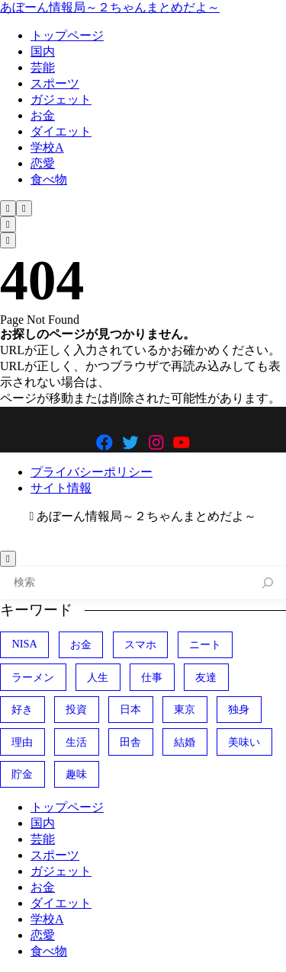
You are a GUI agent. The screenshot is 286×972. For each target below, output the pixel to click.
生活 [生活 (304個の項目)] (76, 742)
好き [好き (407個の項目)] (22, 709)
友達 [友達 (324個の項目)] (206, 677)
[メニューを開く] (24, 208)
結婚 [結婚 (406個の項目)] (184, 742)
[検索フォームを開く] (8, 208)
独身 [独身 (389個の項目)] (238, 709)
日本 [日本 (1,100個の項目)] (130, 709)
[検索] (268, 583)
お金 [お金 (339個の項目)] (81, 644)
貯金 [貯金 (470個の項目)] (22, 774)
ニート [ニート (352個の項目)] (205, 644)
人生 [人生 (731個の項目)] (97, 677)
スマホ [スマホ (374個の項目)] (140, 644)
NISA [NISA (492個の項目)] (24, 644)
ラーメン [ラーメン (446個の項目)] (32, 677)
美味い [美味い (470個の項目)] (244, 742)
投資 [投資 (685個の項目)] (76, 709)
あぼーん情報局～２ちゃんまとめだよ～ (110, 7)
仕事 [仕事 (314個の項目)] (151, 677)
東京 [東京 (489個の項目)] (184, 709)
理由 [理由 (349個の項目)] (22, 742)
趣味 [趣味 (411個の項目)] (76, 774)
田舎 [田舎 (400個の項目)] (130, 742)
